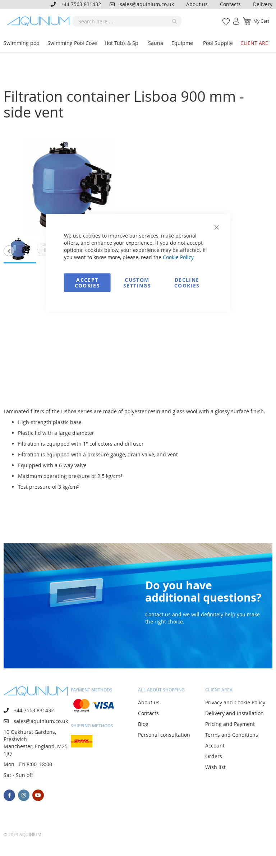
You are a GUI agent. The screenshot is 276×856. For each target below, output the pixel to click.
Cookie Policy (178, 257)
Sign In (233, 17)
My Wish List (223, 17)
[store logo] (40, 21)
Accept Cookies (87, 282)
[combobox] (127, 21)
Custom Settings (137, 282)
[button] (9, 250)
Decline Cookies (186, 282)
